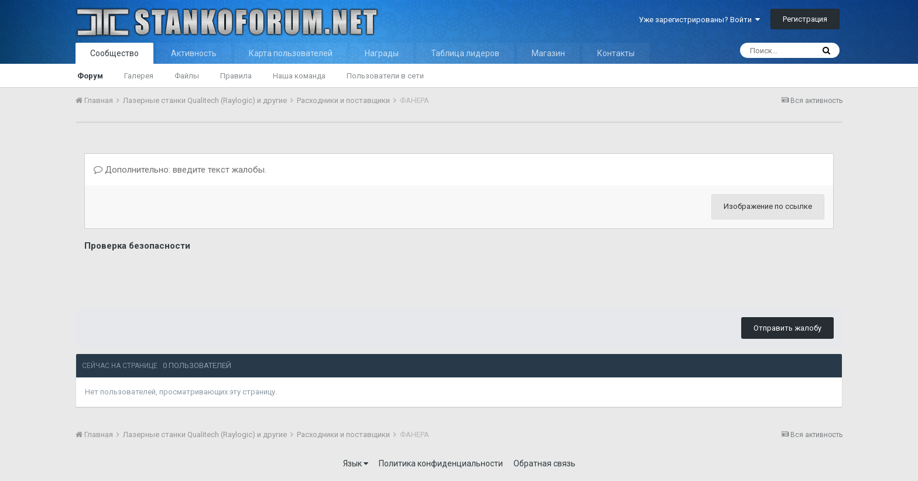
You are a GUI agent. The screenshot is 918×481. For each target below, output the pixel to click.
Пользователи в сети (385, 75)
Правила (236, 75)
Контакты (616, 53)
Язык (355, 463)
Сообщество (114, 53)
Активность (194, 53)
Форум (90, 75)
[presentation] (173, 277)
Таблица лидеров (465, 53)
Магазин (548, 53)
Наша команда (299, 75)
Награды (382, 53)
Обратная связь (544, 463)
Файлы (186, 75)
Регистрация (805, 19)
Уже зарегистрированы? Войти (699, 19)
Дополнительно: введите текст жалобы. (180, 169)
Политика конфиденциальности (441, 463)
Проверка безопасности (137, 245)
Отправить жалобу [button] (787, 328)
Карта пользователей (291, 53)
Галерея (138, 75)
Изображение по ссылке (768, 206)
